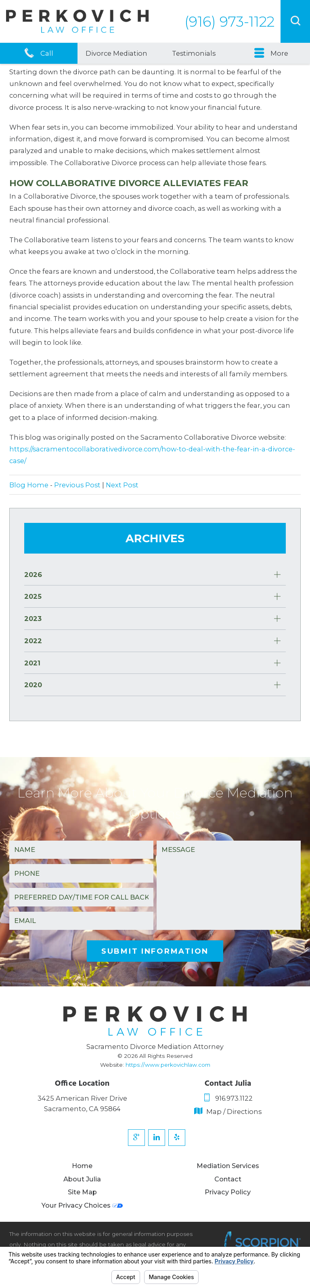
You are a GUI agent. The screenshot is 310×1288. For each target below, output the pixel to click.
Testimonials (194, 53)
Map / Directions (228, 1112)
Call (38, 54)
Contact (227, 1179)
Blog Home (28, 485)
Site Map (82, 1192)
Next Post (122, 485)
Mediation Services (228, 1166)
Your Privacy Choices (82, 1206)
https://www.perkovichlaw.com (168, 1064)
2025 (33, 596)
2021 (32, 663)
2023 (33, 619)
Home (82, 1166)
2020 (33, 685)
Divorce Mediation (116, 53)
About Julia (82, 1179)
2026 (33, 575)
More (271, 54)
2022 (33, 641)
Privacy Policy (228, 1192)
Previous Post (77, 485)
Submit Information (155, 951)
